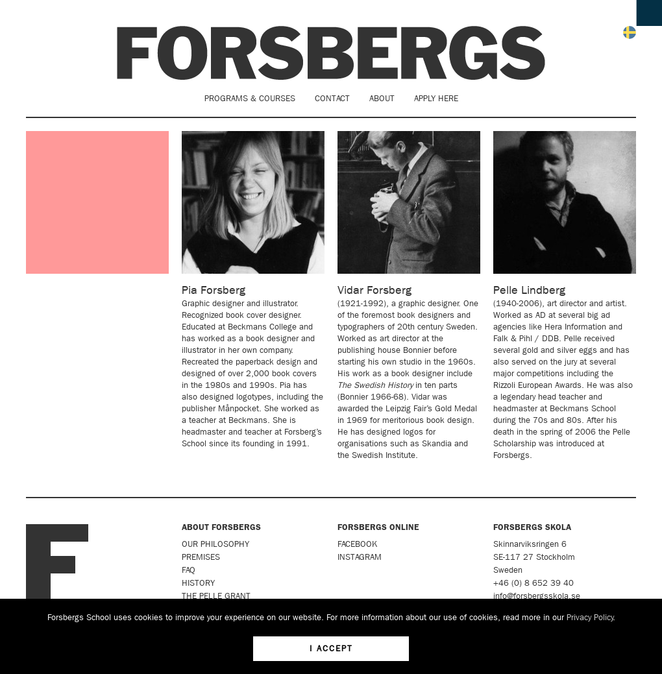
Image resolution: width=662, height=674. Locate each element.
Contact (332, 98)
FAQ (188, 570)
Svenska (629, 32)
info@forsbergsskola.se (536, 596)
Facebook (357, 544)
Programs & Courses (249, 98)
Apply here (436, 98)
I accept (331, 648)
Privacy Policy (590, 617)
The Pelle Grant (216, 596)
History (198, 583)
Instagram (359, 557)
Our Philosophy (215, 544)
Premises (201, 557)
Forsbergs (331, 53)
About (382, 98)
